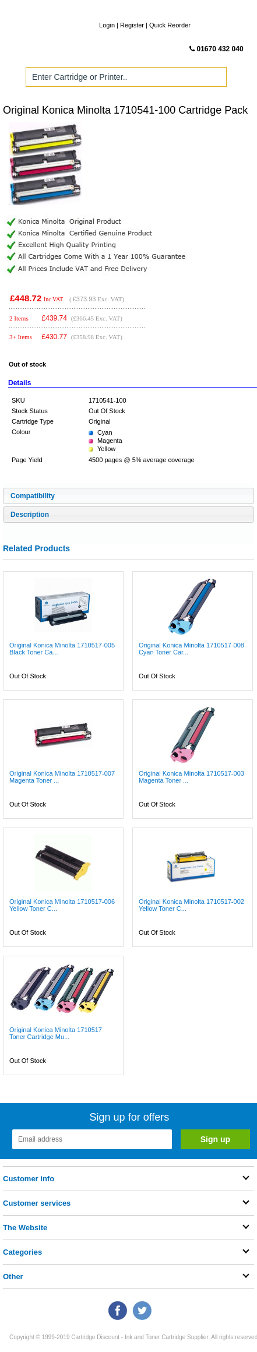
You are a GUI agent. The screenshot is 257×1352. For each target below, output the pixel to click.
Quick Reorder (170, 25)
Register (132, 25)
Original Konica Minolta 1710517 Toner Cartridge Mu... (55, 1033)
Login (107, 25)
